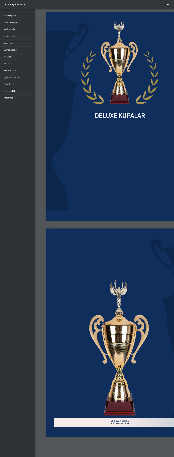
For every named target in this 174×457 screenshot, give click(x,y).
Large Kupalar (10, 43)
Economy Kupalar (11, 22)
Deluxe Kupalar (10, 70)
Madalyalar (8, 97)
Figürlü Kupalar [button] (10, 77)
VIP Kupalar (8, 63)
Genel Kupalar (10, 15)
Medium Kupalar (11, 36)
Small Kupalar (9, 29)
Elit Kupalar (8, 56)
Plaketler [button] (8, 84)
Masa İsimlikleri (10, 91)
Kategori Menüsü (15, 4)
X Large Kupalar (10, 49)
